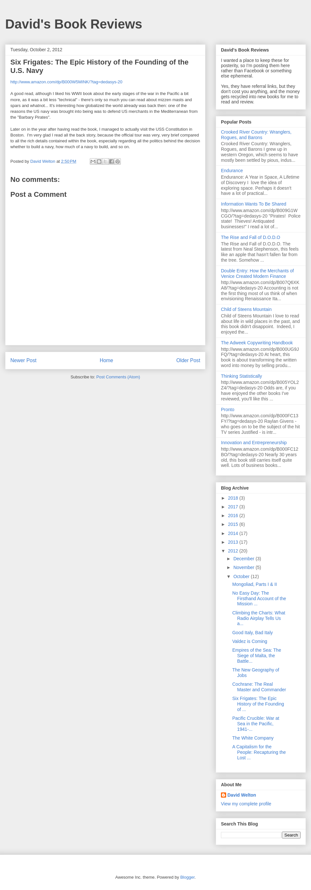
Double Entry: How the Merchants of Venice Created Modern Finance (257, 273)
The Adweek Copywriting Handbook (257, 342)
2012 (233, 550)
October (242, 576)
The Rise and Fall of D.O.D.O (250, 237)
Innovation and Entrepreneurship (254, 442)
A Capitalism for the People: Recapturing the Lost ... (259, 752)
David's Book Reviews (73, 24)
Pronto (227, 409)
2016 (233, 515)
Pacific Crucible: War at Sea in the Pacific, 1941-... (255, 724)
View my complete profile (246, 803)
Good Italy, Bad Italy (252, 632)
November (244, 567)
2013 (233, 542)
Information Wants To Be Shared (253, 204)
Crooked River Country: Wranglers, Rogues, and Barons (256, 134)
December (244, 558)
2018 (233, 498)
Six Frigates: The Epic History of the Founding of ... (258, 704)
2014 (233, 533)
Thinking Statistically (241, 376)
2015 (233, 524)
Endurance (232, 170)
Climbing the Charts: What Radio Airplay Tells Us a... (258, 618)
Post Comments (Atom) (118, 376)
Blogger (187, 877)
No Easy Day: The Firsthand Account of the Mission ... (259, 598)
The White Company (253, 738)
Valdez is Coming (249, 641)
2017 (233, 506)
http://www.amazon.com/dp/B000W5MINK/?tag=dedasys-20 (66, 81)
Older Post (188, 360)
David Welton (241, 795)
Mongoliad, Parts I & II (254, 584)
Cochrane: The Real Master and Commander (259, 687)
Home (106, 360)
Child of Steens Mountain (246, 309)
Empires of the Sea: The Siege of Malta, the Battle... (256, 655)
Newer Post (23, 360)
